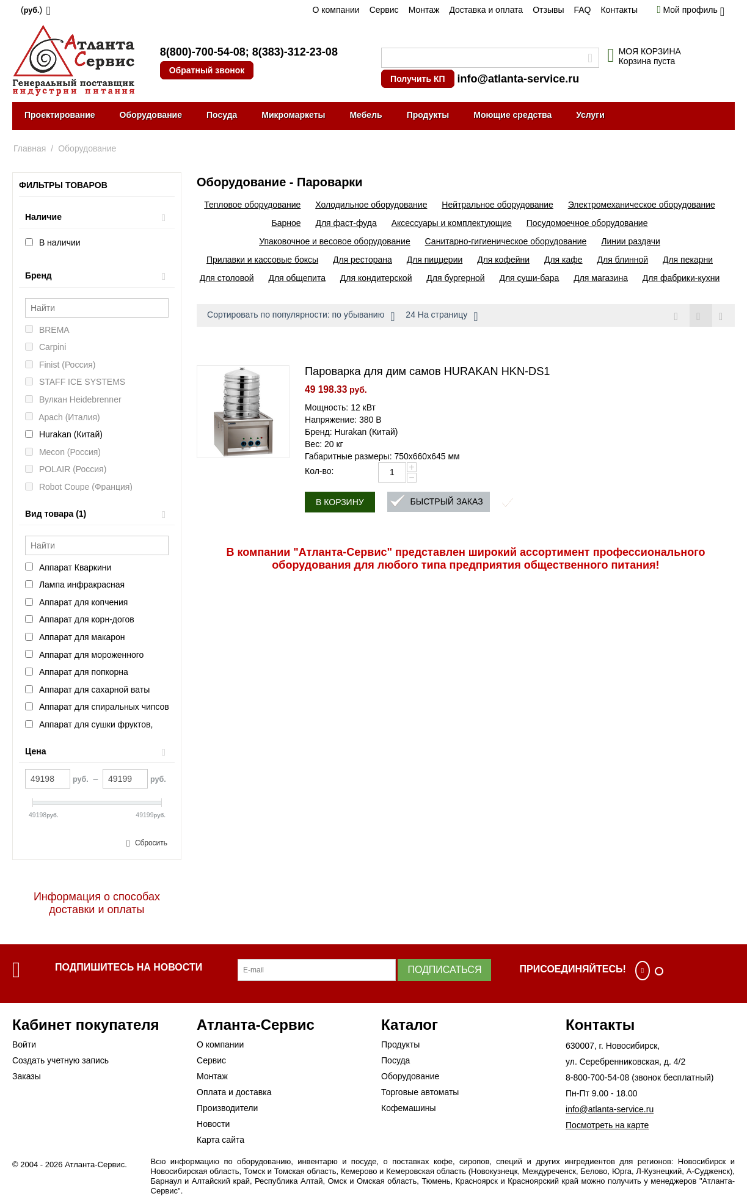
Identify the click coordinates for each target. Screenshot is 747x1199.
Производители (227, 1108)
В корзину (340, 502)
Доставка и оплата (486, 10)
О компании (335, 10)
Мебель (365, 115)
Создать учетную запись (60, 1060)
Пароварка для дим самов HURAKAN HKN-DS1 (427, 371)
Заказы (26, 1076)
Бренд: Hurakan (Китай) (351, 432)
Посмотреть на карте (607, 1125)
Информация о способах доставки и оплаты (97, 903)
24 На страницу (442, 316)
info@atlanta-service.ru (518, 79)
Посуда (221, 115)
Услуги (590, 115)
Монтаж (424, 10)
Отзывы (548, 10)
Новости (213, 1124)
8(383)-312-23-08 (295, 52)
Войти (24, 1044)
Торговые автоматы (420, 1092)
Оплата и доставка (234, 1092)
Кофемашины (408, 1108)
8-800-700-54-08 (597, 1077)
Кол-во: (319, 471)
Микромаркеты (293, 115)
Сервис (384, 10)
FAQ (582, 10)
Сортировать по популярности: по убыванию (301, 316)
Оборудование (151, 115)
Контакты (618, 10)
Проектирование (59, 115)
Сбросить (151, 843)
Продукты (428, 115)
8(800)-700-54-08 (203, 52)
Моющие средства (512, 115)
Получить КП (417, 79)
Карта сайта (220, 1140)
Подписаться (444, 969)
